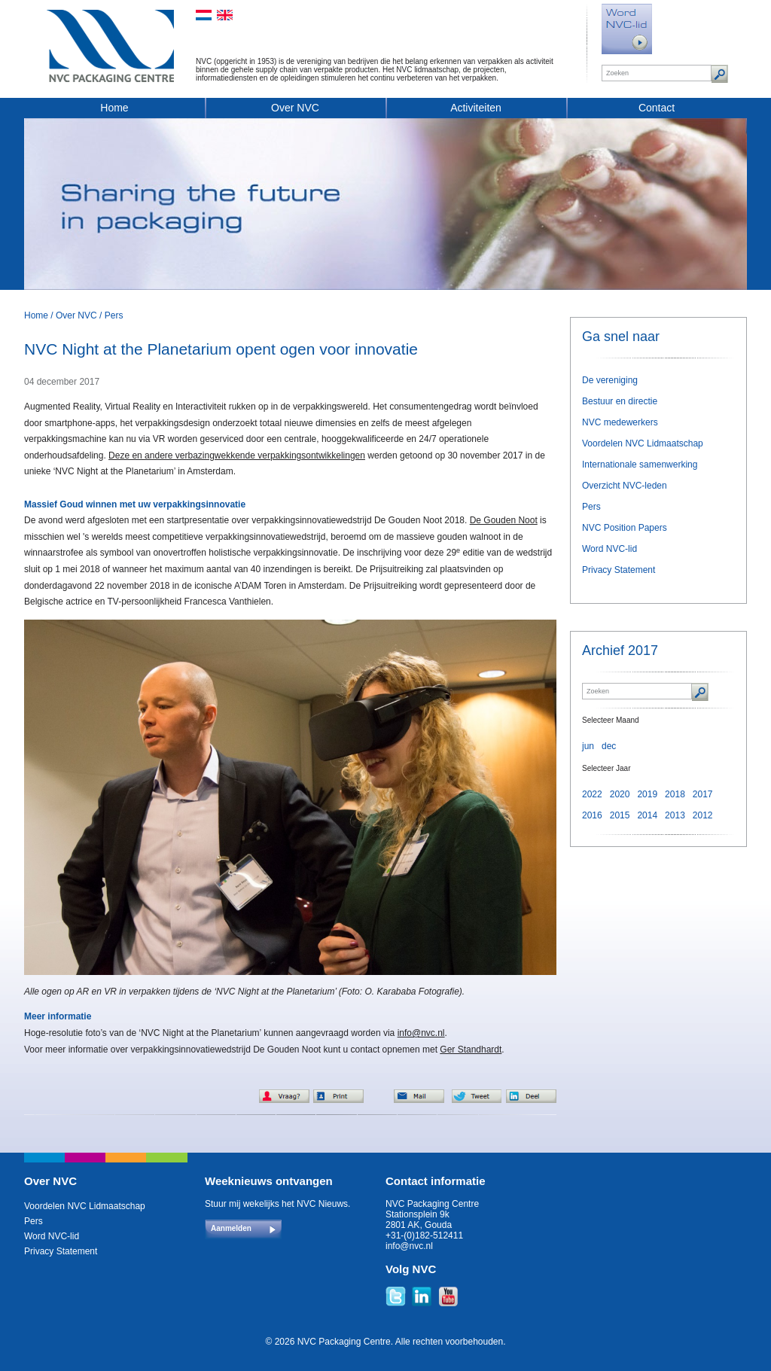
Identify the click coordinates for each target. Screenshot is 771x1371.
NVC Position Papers (624, 528)
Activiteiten (475, 108)
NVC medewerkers (620, 422)
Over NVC (295, 108)
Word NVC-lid (609, 549)
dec (609, 746)
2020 (620, 794)
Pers (114, 315)
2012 (703, 815)
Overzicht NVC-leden (624, 485)
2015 (620, 815)
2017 (703, 794)
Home (114, 108)
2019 (647, 794)
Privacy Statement (618, 570)
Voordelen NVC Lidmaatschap (642, 443)
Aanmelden (231, 1228)
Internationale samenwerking (639, 464)
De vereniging (610, 380)
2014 (647, 815)
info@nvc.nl (421, 1033)
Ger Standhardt (470, 1049)
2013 (675, 815)
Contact (656, 108)
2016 (592, 815)
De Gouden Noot (504, 520)
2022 (592, 794)
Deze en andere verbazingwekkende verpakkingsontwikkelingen (236, 455)
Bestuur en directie (619, 401)
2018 (675, 794)
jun (588, 746)
